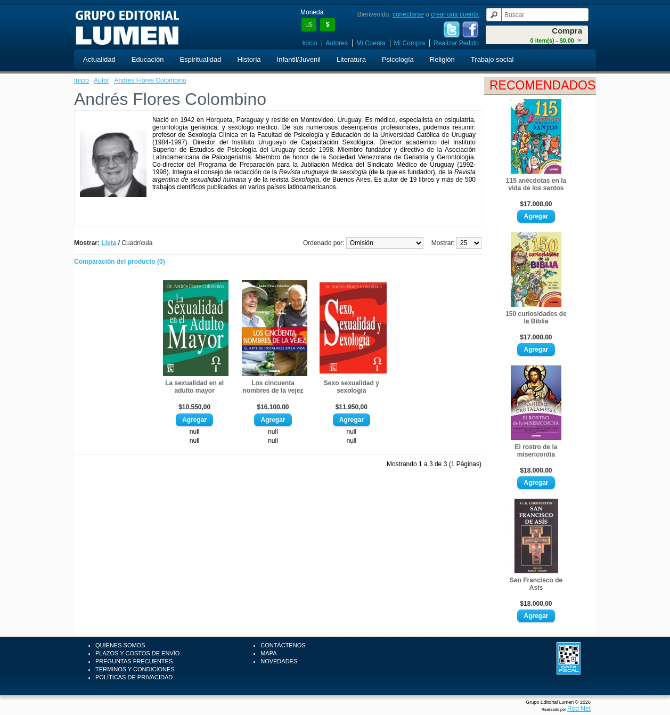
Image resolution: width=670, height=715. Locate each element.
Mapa (268, 653)
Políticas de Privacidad (134, 677)
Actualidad (99, 59)
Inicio (310, 43)
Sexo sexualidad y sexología (351, 386)
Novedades (278, 661)
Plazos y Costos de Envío (137, 653)
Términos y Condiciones (135, 669)
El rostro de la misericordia (535, 450)
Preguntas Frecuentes (134, 661)
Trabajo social (492, 59)
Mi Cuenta (371, 43)
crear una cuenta (455, 14)
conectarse (408, 14)
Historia (248, 59)
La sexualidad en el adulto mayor (194, 386)
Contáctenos (282, 645)
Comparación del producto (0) (119, 261)
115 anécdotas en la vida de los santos (536, 184)
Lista (108, 243)
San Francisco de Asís (536, 583)
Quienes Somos (120, 645)
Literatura (351, 59)
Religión (442, 59)
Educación (148, 59)
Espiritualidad (200, 59)
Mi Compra (410, 43)
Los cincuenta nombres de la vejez (272, 386)
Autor (101, 80)
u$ (308, 24)
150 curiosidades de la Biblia (536, 317)
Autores (337, 43)
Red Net (579, 708)
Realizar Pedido (456, 43)
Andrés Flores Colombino (150, 80)
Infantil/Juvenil (299, 59)
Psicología (398, 59)
